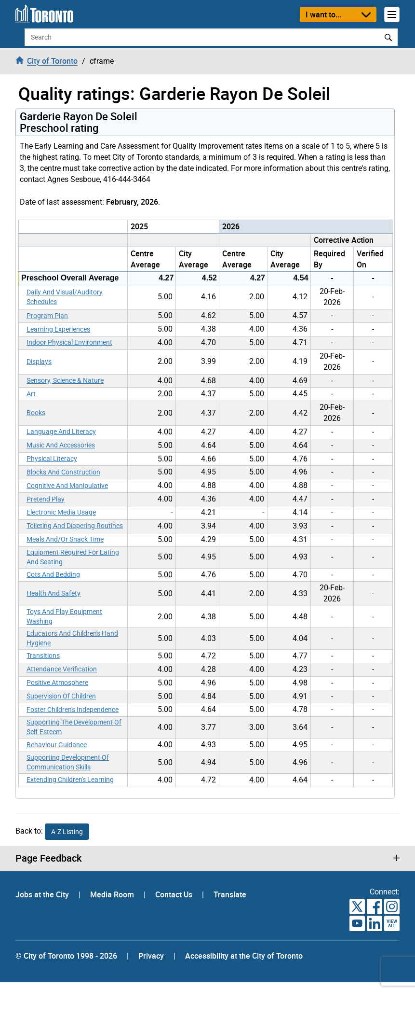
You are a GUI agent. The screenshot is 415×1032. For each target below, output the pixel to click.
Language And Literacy (61, 431)
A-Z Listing (67, 832)
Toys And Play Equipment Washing (64, 616)
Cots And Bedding (53, 574)
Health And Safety (53, 593)
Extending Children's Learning (70, 779)
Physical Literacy (52, 458)
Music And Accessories (61, 445)
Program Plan (47, 316)
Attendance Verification (62, 669)
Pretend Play (46, 499)
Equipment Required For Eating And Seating (73, 557)
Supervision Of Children (61, 696)
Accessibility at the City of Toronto (244, 955)
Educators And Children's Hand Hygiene (72, 638)
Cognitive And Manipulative (67, 485)
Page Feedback (48, 858)
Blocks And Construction (63, 472)
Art (31, 394)
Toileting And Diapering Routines (75, 526)
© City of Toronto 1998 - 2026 (66, 955)
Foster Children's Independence (73, 709)
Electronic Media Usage (61, 512)
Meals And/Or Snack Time (65, 539)
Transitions (43, 655)
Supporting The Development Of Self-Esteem (74, 727)
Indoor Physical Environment (69, 342)
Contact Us (174, 894)
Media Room (113, 894)
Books (36, 413)
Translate (230, 894)
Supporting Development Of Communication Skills (68, 762)
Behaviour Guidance (57, 745)
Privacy (151, 955)
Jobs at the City (43, 894)
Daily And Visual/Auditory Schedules (65, 297)
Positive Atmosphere (57, 682)
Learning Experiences (58, 329)
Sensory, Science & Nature (65, 380)
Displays (39, 361)
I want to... (323, 14)
